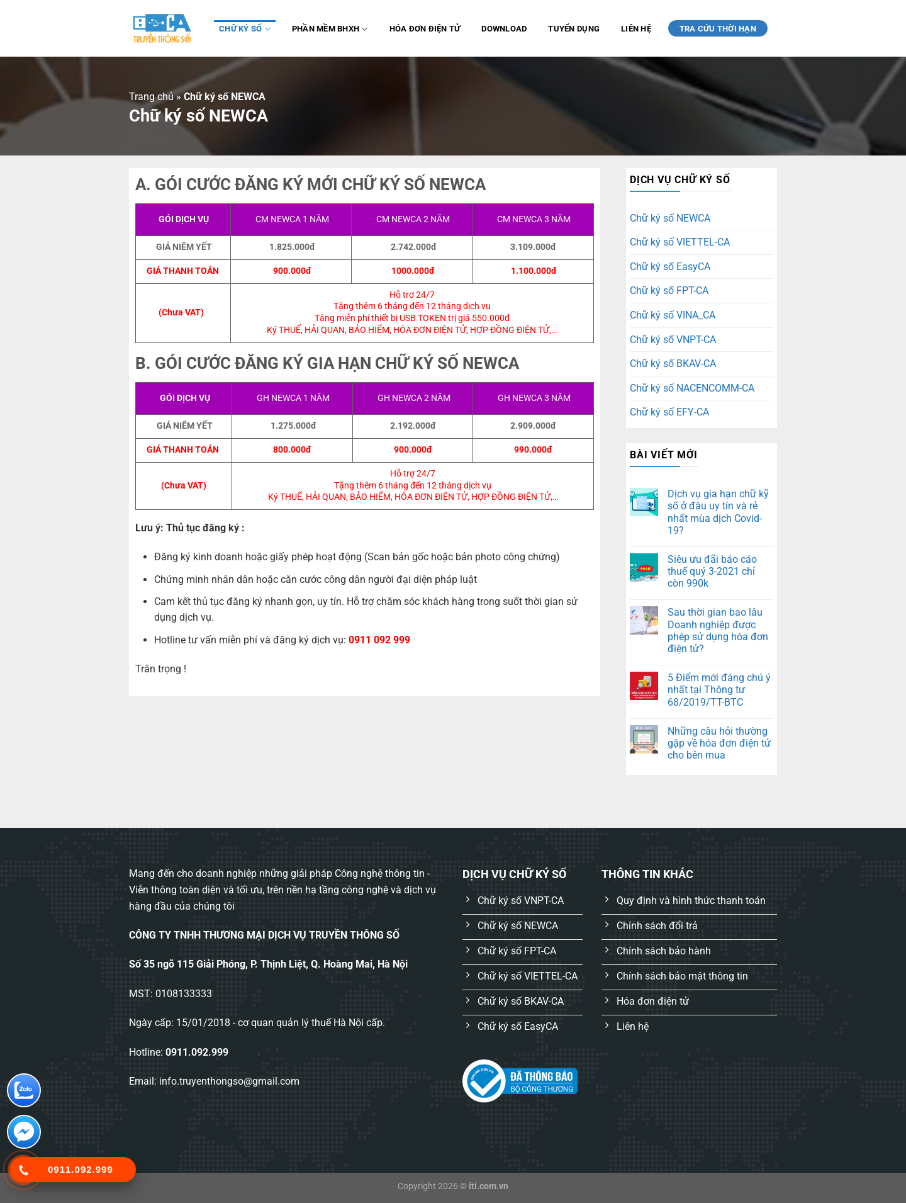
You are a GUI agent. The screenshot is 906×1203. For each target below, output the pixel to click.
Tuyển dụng (574, 28)
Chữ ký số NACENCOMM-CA (692, 388)
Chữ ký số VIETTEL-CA (680, 242)
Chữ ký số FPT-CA (669, 291)
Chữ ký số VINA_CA (672, 315)
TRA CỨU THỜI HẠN (718, 28)
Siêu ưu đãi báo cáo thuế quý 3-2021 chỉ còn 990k (712, 571)
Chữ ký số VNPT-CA (673, 340)
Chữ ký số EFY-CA (669, 412)
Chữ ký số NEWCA (670, 218)
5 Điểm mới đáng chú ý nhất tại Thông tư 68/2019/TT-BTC (719, 690)
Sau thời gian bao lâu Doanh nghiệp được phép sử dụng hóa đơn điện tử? (718, 630)
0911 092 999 (379, 640)
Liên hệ (636, 28)
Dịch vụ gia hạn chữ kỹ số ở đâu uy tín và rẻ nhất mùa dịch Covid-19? (718, 512)
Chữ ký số (245, 29)
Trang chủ (151, 97)
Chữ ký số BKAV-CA (673, 364)
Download (504, 28)
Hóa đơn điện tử (425, 28)
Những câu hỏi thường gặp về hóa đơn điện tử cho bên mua (719, 743)
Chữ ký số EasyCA (670, 267)
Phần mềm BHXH (330, 29)
